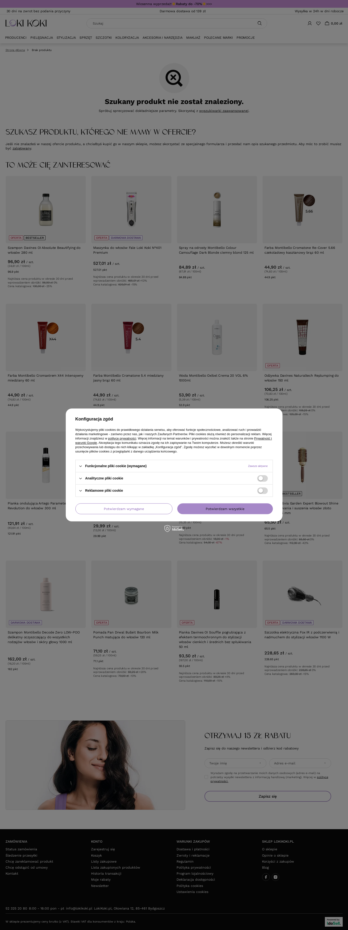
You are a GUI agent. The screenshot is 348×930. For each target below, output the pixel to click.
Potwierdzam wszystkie (225, 509)
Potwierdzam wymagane (124, 509)
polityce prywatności (122, 438)
